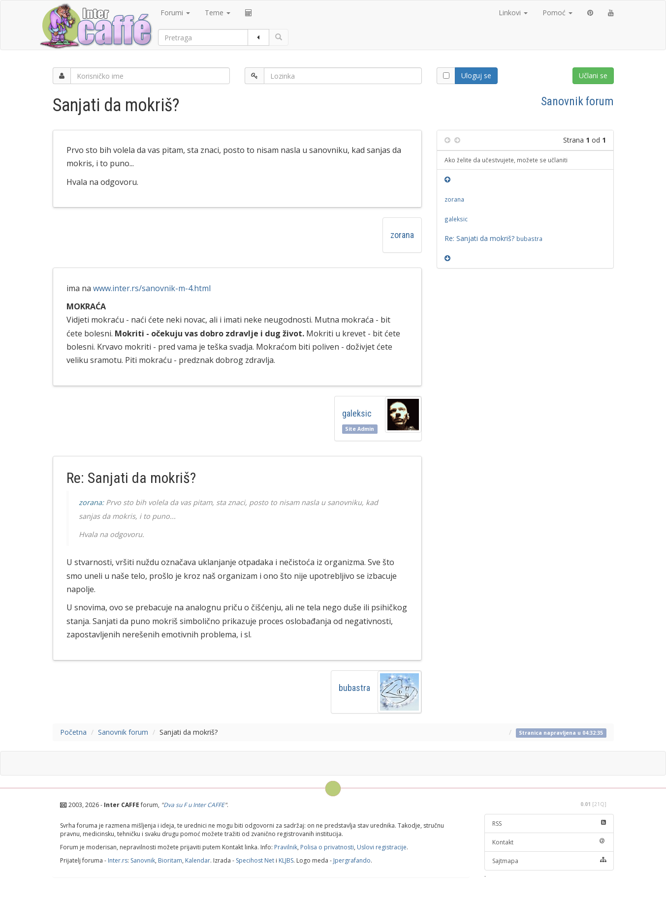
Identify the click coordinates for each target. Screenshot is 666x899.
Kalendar (197, 860)
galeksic (357, 413)
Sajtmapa (549, 861)
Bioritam (170, 860)
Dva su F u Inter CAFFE (193, 805)
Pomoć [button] (557, 12)
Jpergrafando (352, 860)
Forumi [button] (175, 12)
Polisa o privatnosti (327, 847)
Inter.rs (117, 860)
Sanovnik (142, 860)
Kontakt (549, 842)
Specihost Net (255, 860)
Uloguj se (476, 75)
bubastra (354, 688)
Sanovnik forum (577, 101)
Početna (73, 732)
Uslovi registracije (382, 847)
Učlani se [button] (593, 75)
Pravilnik (285, 847)
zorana (402, 235)
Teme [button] (217, 12)
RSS (549, 823)
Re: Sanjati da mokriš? (493, 238)
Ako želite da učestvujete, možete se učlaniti (506, 160)
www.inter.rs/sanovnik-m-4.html (152, 288)
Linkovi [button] (513, 12)
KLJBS (286, 860)
